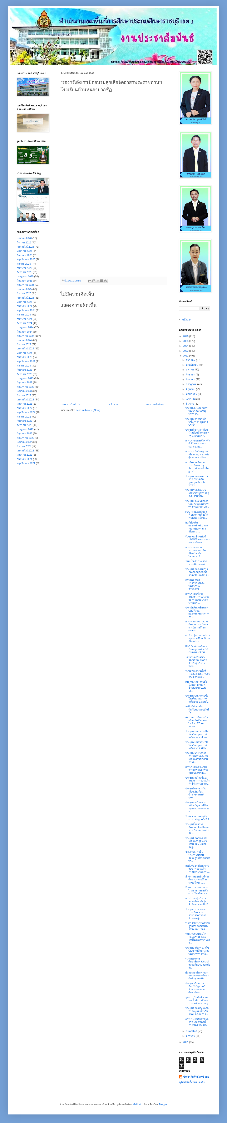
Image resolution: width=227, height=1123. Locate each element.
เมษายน (190, 399)
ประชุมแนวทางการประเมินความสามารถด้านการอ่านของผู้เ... (195, 914)
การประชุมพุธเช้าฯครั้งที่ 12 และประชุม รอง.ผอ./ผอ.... (197, 443)
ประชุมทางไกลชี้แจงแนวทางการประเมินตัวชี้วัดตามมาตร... (197, 780)
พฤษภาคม (192, 394)
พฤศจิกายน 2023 (26, 361)
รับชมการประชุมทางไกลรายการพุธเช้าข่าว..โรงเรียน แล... (197, 890)
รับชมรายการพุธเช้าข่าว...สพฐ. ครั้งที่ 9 (197, 818)
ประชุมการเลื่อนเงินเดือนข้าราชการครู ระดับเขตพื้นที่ (197, 493)
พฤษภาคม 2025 (25, 284)
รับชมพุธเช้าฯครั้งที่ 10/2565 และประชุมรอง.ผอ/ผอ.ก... (197, 673)
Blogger (163, 1104)
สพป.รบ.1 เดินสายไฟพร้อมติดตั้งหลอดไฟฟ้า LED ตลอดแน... (196, 722)
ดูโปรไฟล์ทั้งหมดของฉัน (192, 1082)
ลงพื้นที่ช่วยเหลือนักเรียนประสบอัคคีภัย (197, 709)
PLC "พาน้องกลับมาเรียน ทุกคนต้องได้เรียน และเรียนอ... (196, 514)
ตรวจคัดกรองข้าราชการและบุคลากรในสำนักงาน (194, 584)
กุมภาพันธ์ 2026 (25, 246)
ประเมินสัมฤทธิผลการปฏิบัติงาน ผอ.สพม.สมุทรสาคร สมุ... (197, 612)
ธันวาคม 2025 (24, 255)
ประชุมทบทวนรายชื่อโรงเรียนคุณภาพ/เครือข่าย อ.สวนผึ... (197, 698)
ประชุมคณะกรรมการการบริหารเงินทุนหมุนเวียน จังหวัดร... (196, 481)
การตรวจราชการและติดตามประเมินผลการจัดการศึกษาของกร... (196, 626)
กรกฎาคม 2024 (25, 327)
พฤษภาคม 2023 (25, 386)
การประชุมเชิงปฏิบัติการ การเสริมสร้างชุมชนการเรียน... (196, 769)
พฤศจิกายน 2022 (26, 412)
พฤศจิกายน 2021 (26, 463)
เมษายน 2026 (24, 238)
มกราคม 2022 (24, 454)
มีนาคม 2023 (24, 395)
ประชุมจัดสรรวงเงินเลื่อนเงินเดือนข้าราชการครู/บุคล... (195, 793)
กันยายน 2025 (24, 268)
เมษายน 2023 (24, 391)
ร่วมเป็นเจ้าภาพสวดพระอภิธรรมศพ (196, 563)
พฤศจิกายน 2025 (26, 259)
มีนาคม (190, 403)
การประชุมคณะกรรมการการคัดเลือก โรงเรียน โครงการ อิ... (195, 552)
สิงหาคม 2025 (24, 272)
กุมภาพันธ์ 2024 (25, 348)
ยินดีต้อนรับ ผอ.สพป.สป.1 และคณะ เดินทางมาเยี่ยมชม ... (196, 527)
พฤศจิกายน (192, 364)
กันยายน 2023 (24, 369)
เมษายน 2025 (24, 289)
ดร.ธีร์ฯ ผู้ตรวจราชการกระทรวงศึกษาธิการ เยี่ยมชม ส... (197, 638)
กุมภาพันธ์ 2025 (25, 297)
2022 (186, 355)
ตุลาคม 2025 (24, 263)
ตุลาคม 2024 (24, 314)
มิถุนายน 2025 (24, 280)
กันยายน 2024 (24, 319)
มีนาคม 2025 (24, 293)
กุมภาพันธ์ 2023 (25, 399)
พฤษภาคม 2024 (25, 335)
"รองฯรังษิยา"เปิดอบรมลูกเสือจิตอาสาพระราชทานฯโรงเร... (197, 926)
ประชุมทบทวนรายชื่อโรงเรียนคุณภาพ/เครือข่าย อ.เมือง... (196, 745)
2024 (186, 345)
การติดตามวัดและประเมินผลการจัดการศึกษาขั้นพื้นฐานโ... (197, 467)
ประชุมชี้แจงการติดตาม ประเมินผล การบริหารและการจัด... (196, 829)
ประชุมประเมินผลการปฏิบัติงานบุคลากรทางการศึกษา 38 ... (197, 504)
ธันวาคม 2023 (24, 357)
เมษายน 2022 (24, 442)
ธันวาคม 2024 (24, 306)
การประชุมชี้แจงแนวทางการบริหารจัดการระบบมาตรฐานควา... (197, 598)
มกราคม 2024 (24, 352)
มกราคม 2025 (24, 301)
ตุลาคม (190, 369)
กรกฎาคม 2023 (25, 378)
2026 (186, 336)
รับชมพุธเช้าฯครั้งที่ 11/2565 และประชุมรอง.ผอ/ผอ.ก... (197, 539)
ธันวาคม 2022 (24, 408)
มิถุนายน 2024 (24, 331)
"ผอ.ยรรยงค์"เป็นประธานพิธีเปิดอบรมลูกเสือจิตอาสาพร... (197, 856)
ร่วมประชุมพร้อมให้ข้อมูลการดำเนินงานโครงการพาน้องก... (197, 938)
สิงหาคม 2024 (24, 323)
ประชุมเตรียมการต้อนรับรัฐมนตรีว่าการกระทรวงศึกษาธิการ (195, 988)
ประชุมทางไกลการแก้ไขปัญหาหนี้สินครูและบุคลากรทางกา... (197, 807)
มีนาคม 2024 (24, 344)
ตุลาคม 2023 (24, 365)
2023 (186, 350)
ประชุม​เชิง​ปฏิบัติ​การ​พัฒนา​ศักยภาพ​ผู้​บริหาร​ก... (196, 410)
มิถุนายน (191, 389)
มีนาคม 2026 (24, 242)
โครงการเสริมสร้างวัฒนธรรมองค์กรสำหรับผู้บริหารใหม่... (196, 662)
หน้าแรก (113, 404)
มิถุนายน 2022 (24, 433)
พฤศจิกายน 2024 (26, 310)
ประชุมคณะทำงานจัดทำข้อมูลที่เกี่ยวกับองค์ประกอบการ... (197, 1011)
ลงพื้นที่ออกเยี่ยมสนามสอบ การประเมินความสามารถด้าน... (197, 868)
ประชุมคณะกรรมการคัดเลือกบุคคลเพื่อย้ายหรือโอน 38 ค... (197, 572)
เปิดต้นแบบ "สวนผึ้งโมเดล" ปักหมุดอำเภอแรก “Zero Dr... (196, 686)
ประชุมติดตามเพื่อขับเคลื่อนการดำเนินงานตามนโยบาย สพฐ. (196, 843)
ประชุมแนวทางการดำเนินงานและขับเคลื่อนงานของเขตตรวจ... (196, 757)
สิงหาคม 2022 (24, 425)
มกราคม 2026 (24, 250)
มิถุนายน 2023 (24, 382)
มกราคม (191, 1036)
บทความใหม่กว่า (70, 404)
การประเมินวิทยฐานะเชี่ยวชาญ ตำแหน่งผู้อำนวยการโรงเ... (197, 454)
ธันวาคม (191, 360)
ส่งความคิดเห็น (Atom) (88, 410)
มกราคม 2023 (24, 403)
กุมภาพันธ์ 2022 (25, 450)
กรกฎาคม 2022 (25, 429)
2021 (186, 1042)
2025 (186, 341)
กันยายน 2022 (24, 420)
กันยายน (191, 374)
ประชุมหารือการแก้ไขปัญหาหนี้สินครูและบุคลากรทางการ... (197, 950)
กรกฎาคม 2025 (25, 276)
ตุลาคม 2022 (24, 416)
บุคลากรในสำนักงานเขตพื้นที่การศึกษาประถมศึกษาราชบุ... (197, 1000)
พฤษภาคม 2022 (25, 437)
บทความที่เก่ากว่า (156, 404)
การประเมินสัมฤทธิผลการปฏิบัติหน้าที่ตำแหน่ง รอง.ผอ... (196, 1022)
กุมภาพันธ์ (192, 1031)
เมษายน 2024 (24, 340)
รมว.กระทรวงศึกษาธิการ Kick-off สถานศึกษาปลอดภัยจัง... (197, 963)
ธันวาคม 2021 (24, 459)
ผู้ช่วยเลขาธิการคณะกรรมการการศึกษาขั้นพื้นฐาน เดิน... (197, 975)
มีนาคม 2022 (24, 446)
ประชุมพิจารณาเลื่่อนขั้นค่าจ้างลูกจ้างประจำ (196, 422)
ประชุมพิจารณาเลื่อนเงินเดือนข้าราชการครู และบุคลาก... (197, 432)
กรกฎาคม (191, 384)
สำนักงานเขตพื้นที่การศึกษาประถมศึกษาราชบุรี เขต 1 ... (197, 879)
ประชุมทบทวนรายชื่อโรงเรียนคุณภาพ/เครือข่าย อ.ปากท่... (197, 734)
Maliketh (137, 1104)
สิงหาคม (191, 379)
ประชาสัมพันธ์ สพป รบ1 (196, 1076)
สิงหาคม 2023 (24, 374)
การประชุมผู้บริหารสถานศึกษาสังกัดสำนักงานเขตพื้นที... (197, 901)
